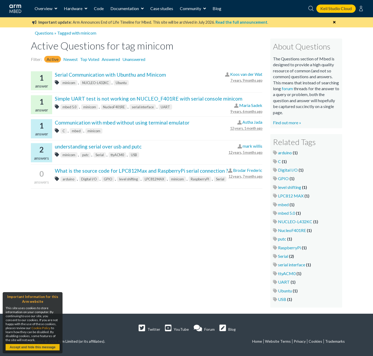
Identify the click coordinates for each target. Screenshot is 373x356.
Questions (44, 32)
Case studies (161, 8)
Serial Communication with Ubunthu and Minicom (110, 75)
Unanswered (133, 59)
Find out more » (287, 122)
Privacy (300, 341)
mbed (76, 131)
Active (53, 59)
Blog (217, 8)
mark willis (252, 145)
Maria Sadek (250, 105)
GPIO (108, 179)
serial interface (143, 107)
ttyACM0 (117, 155)
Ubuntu (121, 83)
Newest (70, 59)
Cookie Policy (41, 328)
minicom (69, 83)
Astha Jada (252, 122)
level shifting (128, 179)
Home (257, 341)
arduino (68, 179)
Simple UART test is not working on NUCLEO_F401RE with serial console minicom (148, 99)
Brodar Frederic (247, 170)
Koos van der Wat (246, 74)
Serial (100, 155)
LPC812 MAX (154, 179)
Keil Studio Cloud (336, 8)
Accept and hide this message (32, 347)
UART (165, 107)
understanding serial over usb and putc (98, 146)
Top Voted (89, 59)
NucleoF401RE (114, 107)
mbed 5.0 (69, 107)
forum (287, 88)
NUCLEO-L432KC (95, 83)
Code (99, 8)
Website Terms (278, 341)
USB (134, 155)
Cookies (315, 341)
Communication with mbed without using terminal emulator (122, 122)
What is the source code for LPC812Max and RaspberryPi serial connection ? (141, 171)
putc (85, 155)
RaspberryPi (200, 179)
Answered (111, 59)
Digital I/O (89, 179)
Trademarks (335, 341)
